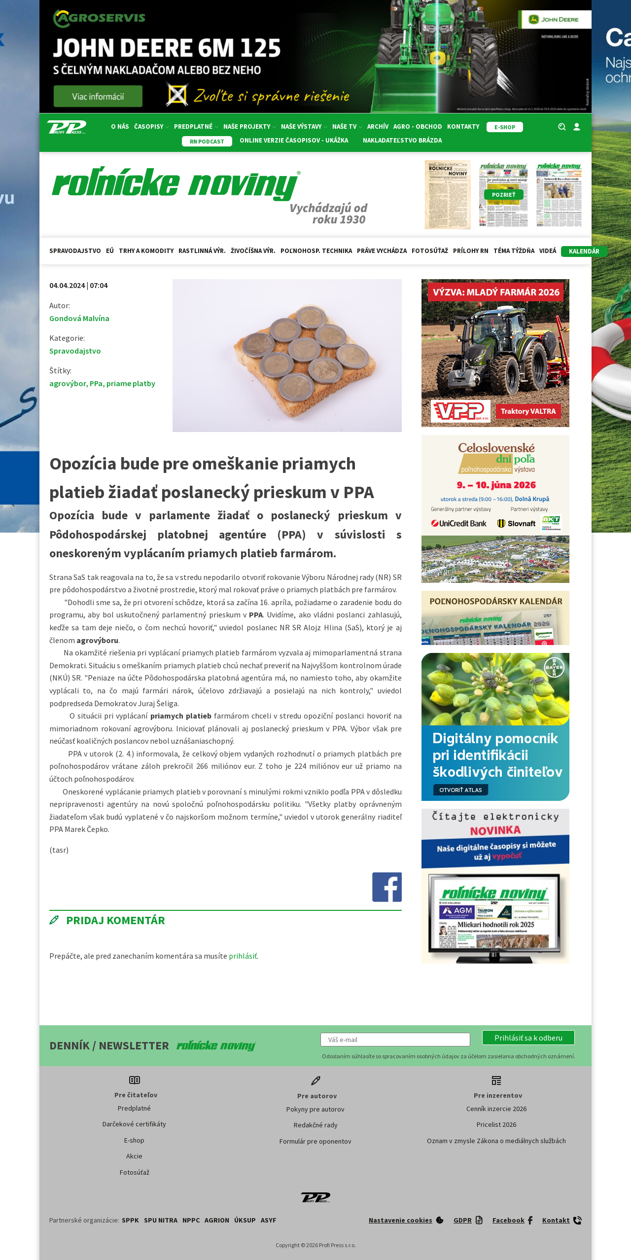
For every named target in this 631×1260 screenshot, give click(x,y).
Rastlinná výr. (202, 251)
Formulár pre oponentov (315, 1141)
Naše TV (347, 126)
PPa (96, 383)
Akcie (134, 1156)
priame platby (130, 383)
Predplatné (196, 126)
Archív (377, 126)
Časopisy (151, 126)
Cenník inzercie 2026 (496, 1108)
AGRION (217, 1220)
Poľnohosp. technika (316, 251)
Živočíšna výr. (253, 251)
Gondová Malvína (79, 318)
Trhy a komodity (146, 251)
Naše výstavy (304, 126)
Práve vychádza (382, 251)
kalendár (584, 251)
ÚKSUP (245, 1220)
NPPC (191, 1220)
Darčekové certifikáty (134, 1123)
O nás (120, 126)
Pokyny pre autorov (315, 1109)
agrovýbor (67, 383)
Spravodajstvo (75, 251)
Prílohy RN (471, 251)
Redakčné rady (316, 1124)
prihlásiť (243, 956)
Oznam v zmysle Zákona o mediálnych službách (496, 1140)
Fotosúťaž (430, 251)
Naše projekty (249, 126)
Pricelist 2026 (496, 1124)
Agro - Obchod (417, 126)
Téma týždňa (513, 251)
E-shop (134, 1140)
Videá (547, 251)
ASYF (269, 1220)
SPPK (130, 1220)
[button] (528, 1037)
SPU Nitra (160, 1220)
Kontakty (463, 126)
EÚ (110, 251)
